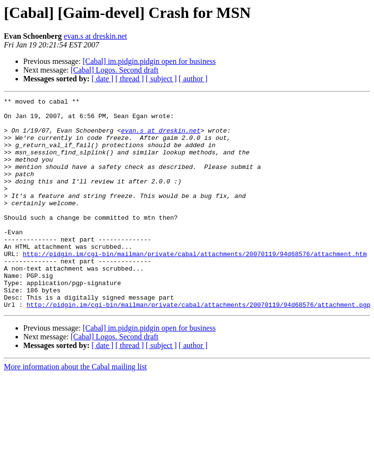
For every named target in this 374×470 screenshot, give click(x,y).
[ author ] (193, 79)
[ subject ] (161, 79)
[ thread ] (129, 79)
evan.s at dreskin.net (95, 36)
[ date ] (102, 79)
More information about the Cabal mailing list (75, 409)
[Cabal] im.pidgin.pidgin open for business (149, 61)
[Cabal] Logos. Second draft (114, 70)
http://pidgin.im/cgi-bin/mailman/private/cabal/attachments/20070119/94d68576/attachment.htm (195, 285)
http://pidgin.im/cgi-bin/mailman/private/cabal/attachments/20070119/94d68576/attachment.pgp (199, 346)
